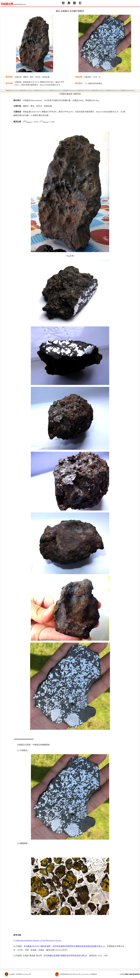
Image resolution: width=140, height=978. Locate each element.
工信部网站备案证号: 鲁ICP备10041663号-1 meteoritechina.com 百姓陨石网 (78, 974)
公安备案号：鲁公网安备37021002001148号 (20, 974)
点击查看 (129, 974)
